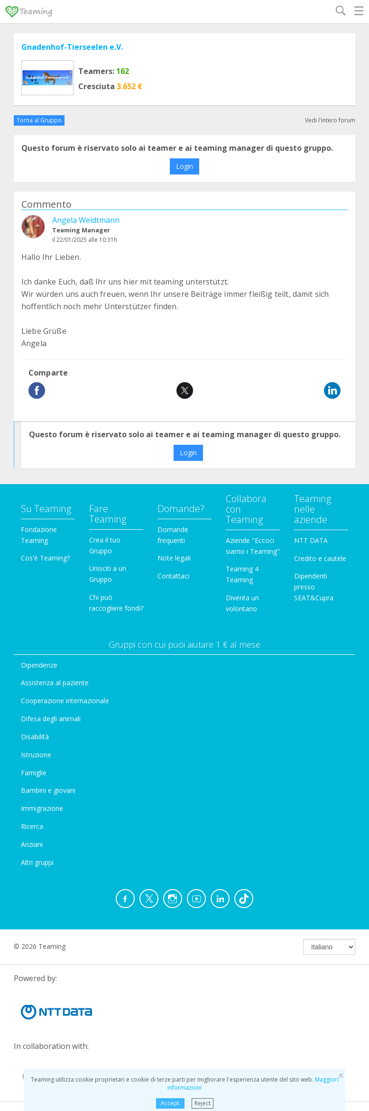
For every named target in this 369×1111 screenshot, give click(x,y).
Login (184, 166)
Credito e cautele (320, 558)
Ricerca (32, 826)
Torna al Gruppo (39, 120)
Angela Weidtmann (86, 220)
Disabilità (35, 736)
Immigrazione (42, 808)
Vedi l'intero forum (330, 120)
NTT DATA (311, 540)
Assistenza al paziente (55, 682)
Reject (202, 1103)
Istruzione (36, 754)
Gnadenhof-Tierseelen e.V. (72, 47)
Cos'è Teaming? (45, 557)
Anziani (32, 844)
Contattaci (173, 575)
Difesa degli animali (51, 718)
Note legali (174, 557)
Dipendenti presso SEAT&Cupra (313, 586)
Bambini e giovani (48, 790)
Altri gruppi (37, 862)
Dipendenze (39, 665)
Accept (170, 1103)
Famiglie (33, 772)
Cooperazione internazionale (65, 700)
